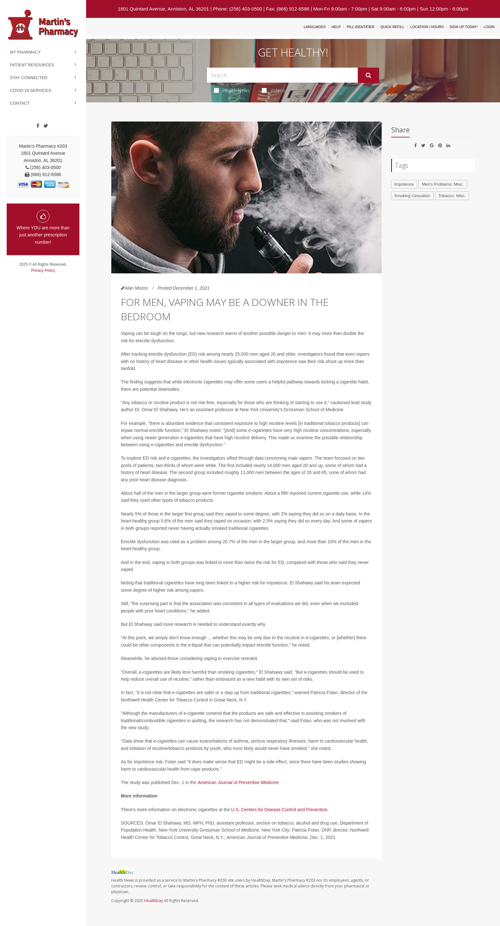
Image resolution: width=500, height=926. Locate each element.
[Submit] (368, 75)
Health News (232, 90)
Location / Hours (427, 27)
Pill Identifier (360, 27)
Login (489, 27)
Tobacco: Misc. (452, 195)
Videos (273, 90)
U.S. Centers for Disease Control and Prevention (279, 809)
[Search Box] (282, 75)
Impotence (404, 184)
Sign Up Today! (464, 27)
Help (336, 27)
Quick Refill (392, 27)
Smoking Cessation (412, 195)
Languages (314, 27)
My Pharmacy (25, 52)
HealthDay (153, 900)
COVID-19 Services (30, 90)
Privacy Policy (43, 270)
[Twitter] (45, 126)
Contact (20, 103)
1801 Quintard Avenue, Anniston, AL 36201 (163, 8)
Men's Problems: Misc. (442, 184)
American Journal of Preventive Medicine (237, 782)
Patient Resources (32, 65)
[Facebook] (37, 126)
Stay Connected (29, 77)
